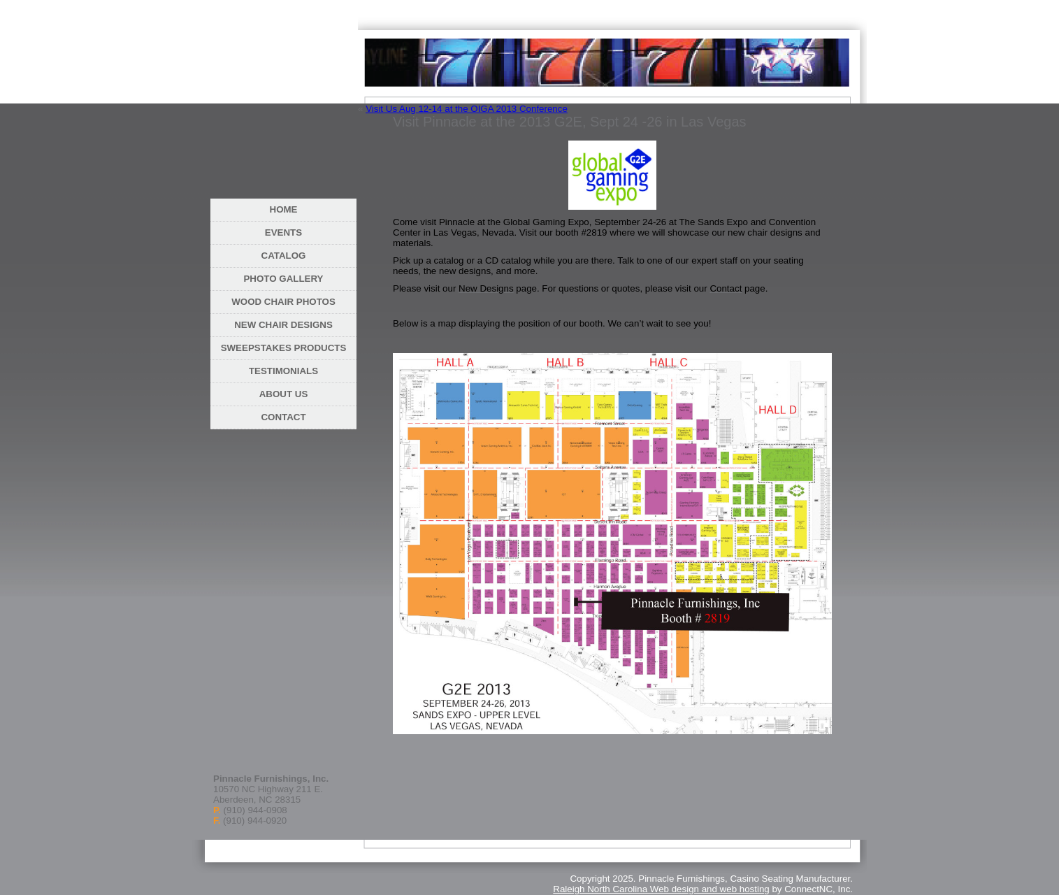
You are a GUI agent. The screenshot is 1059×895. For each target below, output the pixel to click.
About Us (283, 394)
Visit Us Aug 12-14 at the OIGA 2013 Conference (467, 108)
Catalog (283, 255)
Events (283, 232)
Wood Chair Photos (283, 301)
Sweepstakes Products (284, 348)
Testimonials (283, 371)
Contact (283, 417)
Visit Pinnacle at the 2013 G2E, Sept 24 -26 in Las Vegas (570, 121)
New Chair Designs (283, 325)
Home (284, 209)
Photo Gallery (283, 278)
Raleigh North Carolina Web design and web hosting (661, 889)
